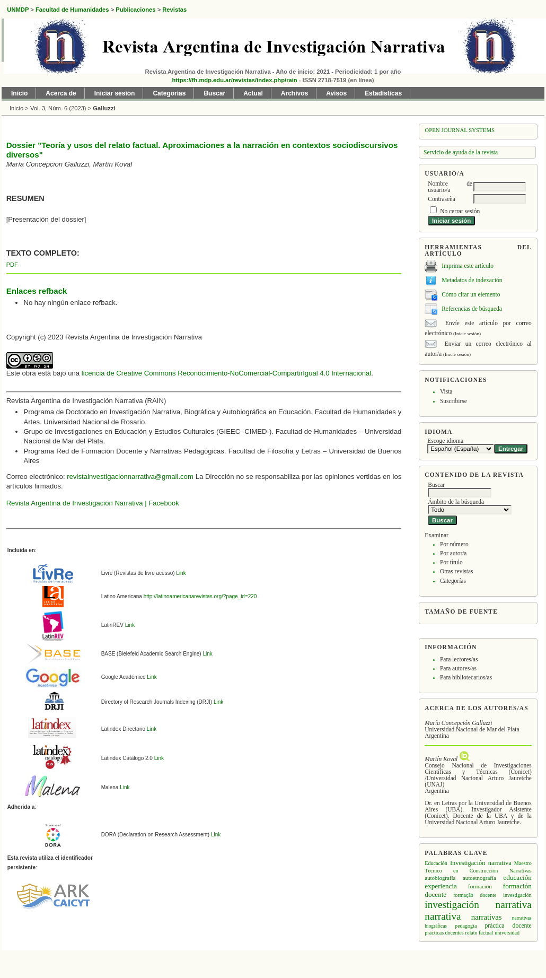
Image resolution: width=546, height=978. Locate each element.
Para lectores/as (459, 659)
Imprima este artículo (468, 265)
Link (180, 573)
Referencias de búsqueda (472, 308)
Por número (454, 544)
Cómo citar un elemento (471, 294)
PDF (12, 264)
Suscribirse (453, 401)
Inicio (19, 93)
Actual (253, 93)
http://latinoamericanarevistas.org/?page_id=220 (199, 596)
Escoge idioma (445, 441)
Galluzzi (104, 108)
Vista (446, 391)
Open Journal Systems (460, 130)
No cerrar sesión (460, 211)
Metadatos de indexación (472, 279)
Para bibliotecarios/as (466, 677)
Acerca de (61, 93)
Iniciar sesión (114, 93)
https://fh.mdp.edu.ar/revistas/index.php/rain (234, 80)
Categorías (453, 581)
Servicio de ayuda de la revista (461, 152)
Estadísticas (383, 93)
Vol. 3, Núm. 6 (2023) (58, 108)
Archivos (294, 93)
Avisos (336, 93)
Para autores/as (458, 668)
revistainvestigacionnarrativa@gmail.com (130, 477)
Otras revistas (456, 571)
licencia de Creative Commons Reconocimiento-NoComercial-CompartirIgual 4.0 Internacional (226, 373)
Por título (451, 562)
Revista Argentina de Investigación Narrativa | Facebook (92, 503)
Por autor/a (453, 553)
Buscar (214, 93)
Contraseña (441, 199)
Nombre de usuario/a (450, 186)
